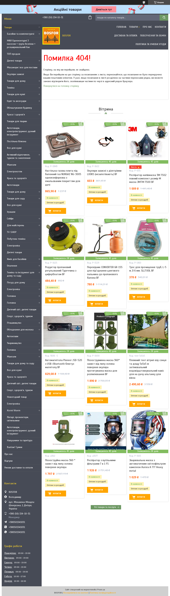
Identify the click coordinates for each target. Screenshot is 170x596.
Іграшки (11, 211)
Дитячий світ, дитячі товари (21, 309)
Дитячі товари (14, 60)
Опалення (12, 265)
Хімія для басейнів (16, 259)
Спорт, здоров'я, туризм (20, 316)
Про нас (8, 454)
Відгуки (8, 460)
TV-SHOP (11, 232)
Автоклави (12, 336)
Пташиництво (14, 322)
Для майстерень (15, 225)
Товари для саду (16, 198)
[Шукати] (164, 18)
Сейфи (10, 218)
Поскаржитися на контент (75, 592)
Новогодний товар (17, 396)
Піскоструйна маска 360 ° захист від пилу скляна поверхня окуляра (60, 464)
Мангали (11, 164)
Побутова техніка (16, 238)
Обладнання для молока (20, 329)
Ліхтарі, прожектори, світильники (18, 419)
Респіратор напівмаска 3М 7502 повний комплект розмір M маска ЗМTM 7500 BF (147, 179)
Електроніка (13, 245)
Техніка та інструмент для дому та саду (20, 274)
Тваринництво (14, 343)
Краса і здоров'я (16, 114)
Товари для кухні (16, 94)
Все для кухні (14, 147)
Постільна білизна (16, 141)
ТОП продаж (13, 53)
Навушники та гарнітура (19, 440)
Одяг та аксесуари (16, 101)
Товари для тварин (17, 121)
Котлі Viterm (13, 410)
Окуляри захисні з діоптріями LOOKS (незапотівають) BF (104, 172)
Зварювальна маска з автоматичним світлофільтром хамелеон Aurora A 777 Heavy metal (147, 465)
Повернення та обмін (153, 35)
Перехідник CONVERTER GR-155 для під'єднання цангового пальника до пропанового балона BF (104, 272)
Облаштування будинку (19, 107)
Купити (57, 211)
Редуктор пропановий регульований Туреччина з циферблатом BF (60, 271)
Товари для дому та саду (20, 363)
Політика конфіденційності (103, 592)
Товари (8, 27)
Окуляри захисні (15, 74)
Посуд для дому (16, 282)
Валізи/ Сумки (14, 447)
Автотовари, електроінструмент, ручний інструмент (21, 131)
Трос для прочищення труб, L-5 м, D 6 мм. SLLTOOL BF (147, 269)
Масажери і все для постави (22, 67)
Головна (11, 296)
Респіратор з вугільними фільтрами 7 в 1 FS (101, 462)
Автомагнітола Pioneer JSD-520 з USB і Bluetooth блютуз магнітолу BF (63, 364)
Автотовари (13, 185)
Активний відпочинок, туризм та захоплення (18, 156)
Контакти (160, 26)
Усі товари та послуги (105, 507)
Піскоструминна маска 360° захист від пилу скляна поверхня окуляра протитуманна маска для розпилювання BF (103, 367)
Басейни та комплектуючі (20, 33)
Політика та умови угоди (150, 44)
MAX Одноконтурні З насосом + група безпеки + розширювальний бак (21, 44)
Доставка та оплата (125, 35)
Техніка (10, 87)
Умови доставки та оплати (18, 467)
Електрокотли (14, 171)
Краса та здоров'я (17, 178)
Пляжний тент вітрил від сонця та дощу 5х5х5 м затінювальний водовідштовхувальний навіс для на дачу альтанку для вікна (147, 369)
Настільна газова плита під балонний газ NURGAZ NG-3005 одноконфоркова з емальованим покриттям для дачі (63, 177)
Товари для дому (16, 80)
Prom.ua (101, 589)
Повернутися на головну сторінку (61, 85)
